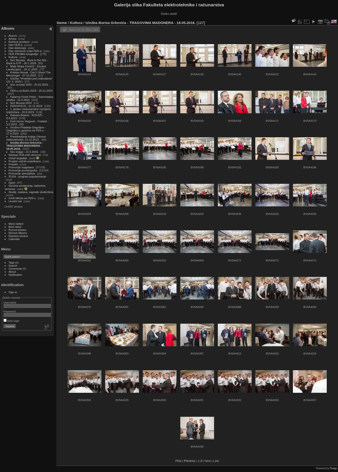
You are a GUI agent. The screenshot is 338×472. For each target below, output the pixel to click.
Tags (12, 262)
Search (13, 265)
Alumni (13, 35)
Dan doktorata (17, 47)
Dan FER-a (16, 44)
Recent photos (18, 229)
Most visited (16, 223)
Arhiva (12, 38)
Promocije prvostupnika (23, 170)
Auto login (11, 320)
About (12, 271)
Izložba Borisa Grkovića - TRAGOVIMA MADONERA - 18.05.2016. (24, 145)
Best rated (15, 226)
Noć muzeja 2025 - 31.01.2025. (29, 84)
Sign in (13, 292)
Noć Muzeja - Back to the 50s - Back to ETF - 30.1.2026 (27, 62)
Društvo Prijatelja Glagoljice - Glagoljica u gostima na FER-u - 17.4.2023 (26, 130)
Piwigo (333, 468)
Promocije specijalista (22, 173)
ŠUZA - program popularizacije (27, 176)
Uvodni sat (15, 201)
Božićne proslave (19, 41)
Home (62, 23)
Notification (15, 274)
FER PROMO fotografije (23, 53)
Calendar (14, 238)
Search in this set (83, 29)
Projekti (13, 164)
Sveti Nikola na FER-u (22, 198)
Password (10, 311)
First (178, 461)
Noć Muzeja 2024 (21, 102)
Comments (15, 268)
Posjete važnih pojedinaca (25, 161)
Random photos (18, 235)
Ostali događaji (18, 158)
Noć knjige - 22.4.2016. (24, 151)
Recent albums (18, 232)
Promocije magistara (21, 167)
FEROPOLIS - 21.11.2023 (26, 105)
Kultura (13, 57)
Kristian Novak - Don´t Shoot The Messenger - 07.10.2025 (28, 74)
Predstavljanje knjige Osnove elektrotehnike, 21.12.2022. (26, 138)
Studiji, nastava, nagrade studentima (31, 191)
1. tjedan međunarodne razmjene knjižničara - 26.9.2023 (28, 110)
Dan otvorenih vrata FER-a (25, 50)
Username (10, 302)
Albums (7, 28)
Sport (12, 182)
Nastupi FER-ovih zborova (25, 154)
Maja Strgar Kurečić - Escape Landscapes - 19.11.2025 (26, 68)
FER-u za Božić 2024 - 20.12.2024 (31, 90)
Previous (190, 461)
